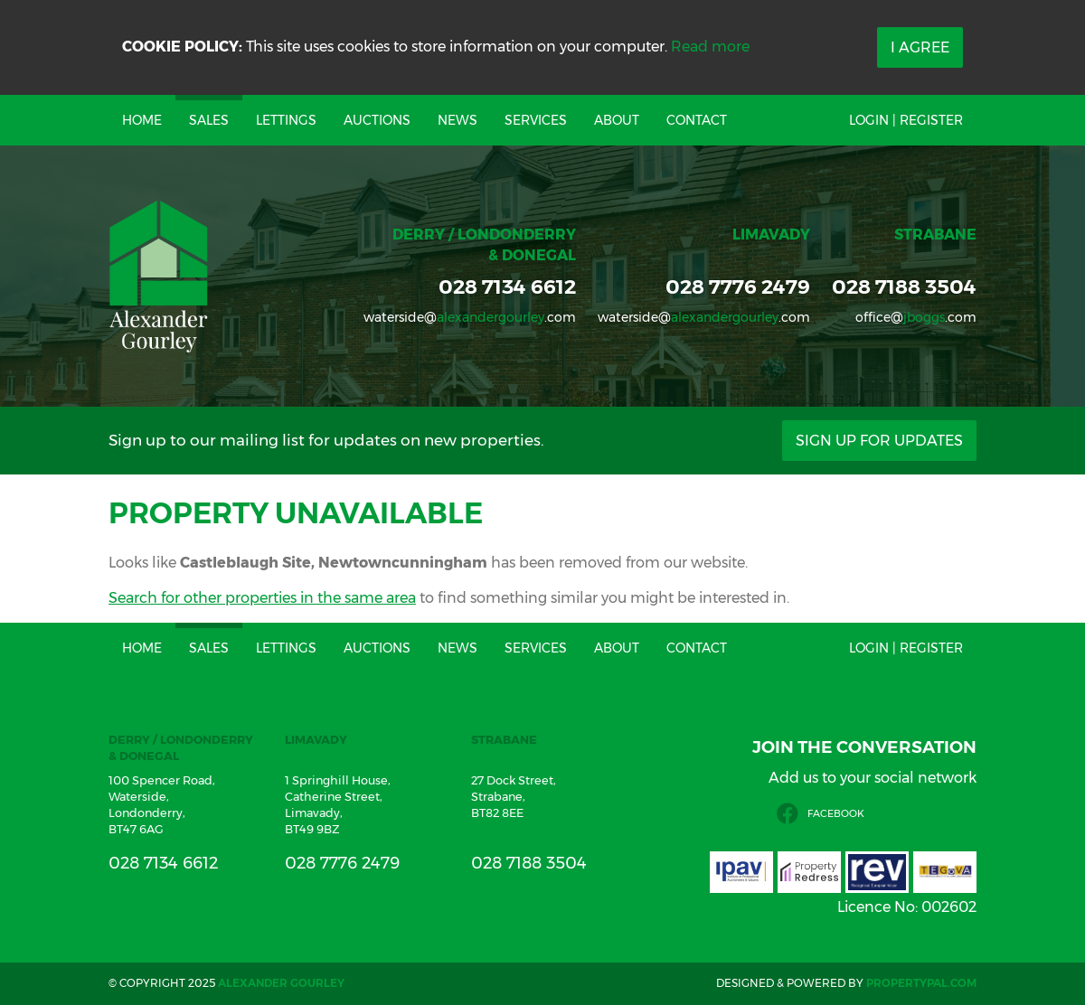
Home (142, 120)
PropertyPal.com (921, 983)
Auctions (377, 120)
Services (536, 120)
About (616, 120)
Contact (696, 120)
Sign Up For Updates (879, 440)
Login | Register (906, 120)
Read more (710, 46)
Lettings (286, 120)
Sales (209, 120)
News (457, 120)
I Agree (920, 47)
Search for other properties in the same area (262, 597)
